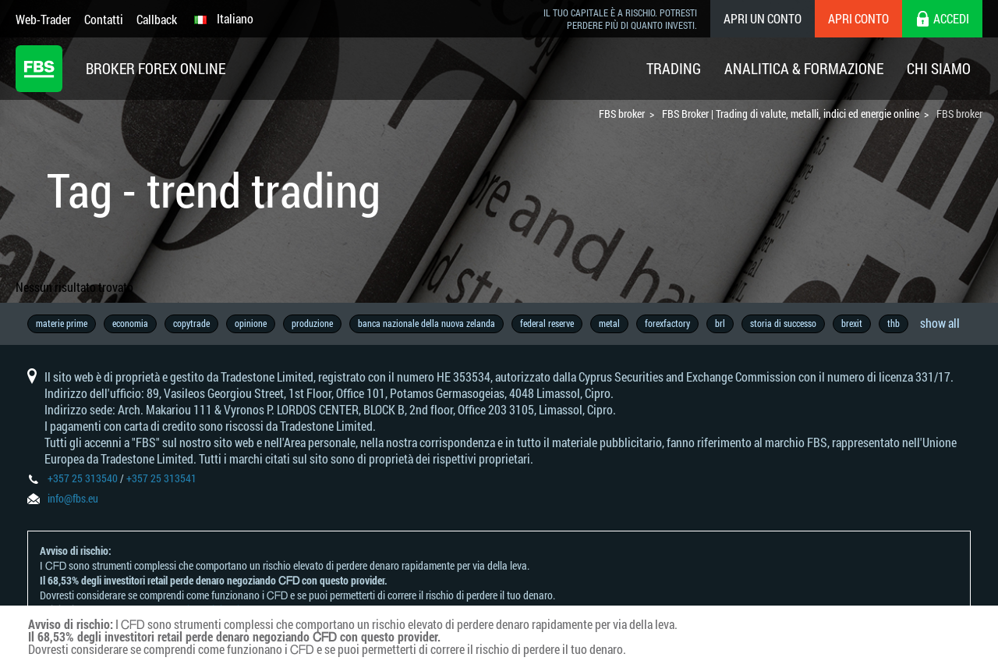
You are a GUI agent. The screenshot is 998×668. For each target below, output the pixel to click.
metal (609, 323)
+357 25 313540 (83, 478)
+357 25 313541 (161, 478)
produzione (312, 323)
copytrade (191, 323)
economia (130, 323)
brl (720, 323)
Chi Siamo (939, 68)
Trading (673, 68)
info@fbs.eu (73, 498)
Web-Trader (43, 19)
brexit (851, 323)
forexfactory (667, 323)
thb (893, 323)
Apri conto (858, 18)
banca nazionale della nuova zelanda (426, 323)
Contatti (103, 19)
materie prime (61, 323)
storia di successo (783, 323)
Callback (156, 19)
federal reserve (547, 323)
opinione (251, 323)
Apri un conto (763, 18)
